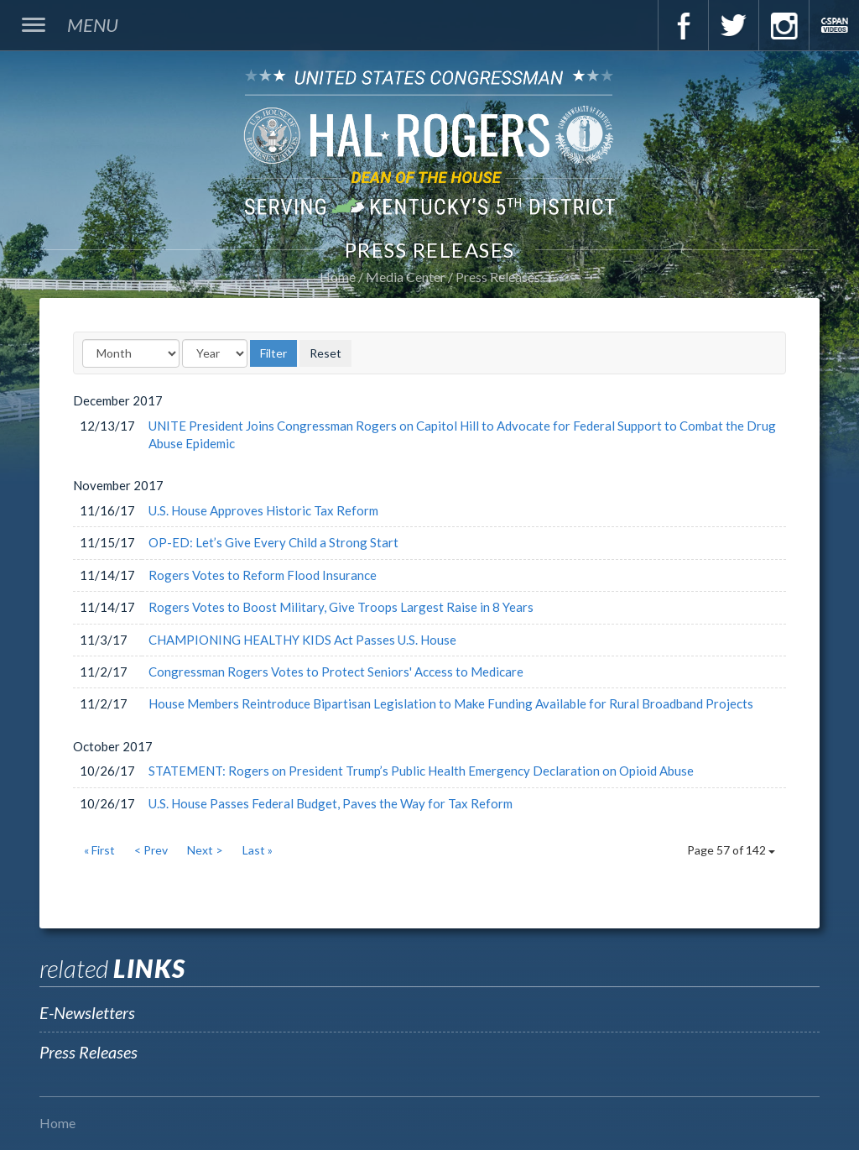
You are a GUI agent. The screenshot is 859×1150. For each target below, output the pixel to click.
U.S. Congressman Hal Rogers (429, 141)
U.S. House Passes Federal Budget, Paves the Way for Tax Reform (330, 803)
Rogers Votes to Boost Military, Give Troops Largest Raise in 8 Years (341, 606)
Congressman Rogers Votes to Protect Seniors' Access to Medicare (335, 671)
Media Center (405, 277)
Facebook (683, 25)
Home (338, 277)
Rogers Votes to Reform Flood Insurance (262, 575)
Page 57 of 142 (731, 850)
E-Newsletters (87, 1012)
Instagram (783, 25)
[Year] (214, 353)
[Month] (131, 353)
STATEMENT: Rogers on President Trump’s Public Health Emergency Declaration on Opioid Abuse (421, 770)
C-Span (834, 25)
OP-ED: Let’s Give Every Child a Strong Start (273, 542)
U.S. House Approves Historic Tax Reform (263, 510)
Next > (205, 850)
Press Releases (498, 277)
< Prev (151, 850)
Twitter (733, 25)
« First (99, 850)
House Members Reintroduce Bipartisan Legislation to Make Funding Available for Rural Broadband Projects (450, 703)
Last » (257, 850)
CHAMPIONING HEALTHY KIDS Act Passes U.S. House (302, 639)
